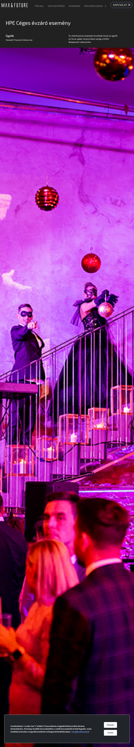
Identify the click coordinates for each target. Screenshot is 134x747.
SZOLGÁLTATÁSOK (56, 6)
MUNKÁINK (74, 6)
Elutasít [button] (110, 733)
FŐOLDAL (39, 6)
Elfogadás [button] (110, 725)
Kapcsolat (121, 4)
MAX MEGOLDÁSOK (93, 6)
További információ (80, 732)
